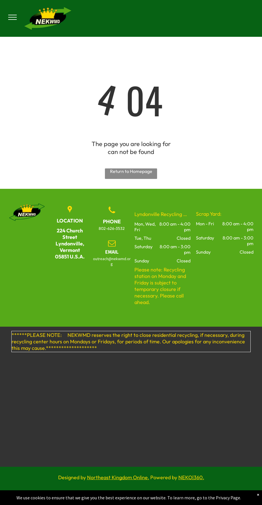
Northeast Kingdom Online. (118, 477)
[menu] (12, 17)
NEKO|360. (191, 477)
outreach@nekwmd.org (112, 261)
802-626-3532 (112, 228)
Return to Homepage (131, 171)
